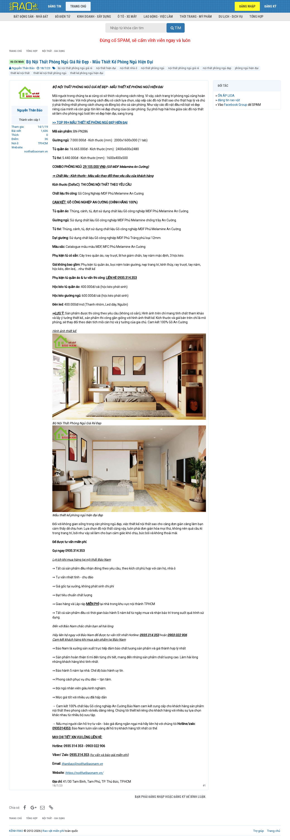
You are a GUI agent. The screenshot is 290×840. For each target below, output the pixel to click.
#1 (204, 785)
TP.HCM (43, 143)
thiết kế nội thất (20, 73)
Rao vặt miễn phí (53, 831)
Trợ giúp (258, 831)
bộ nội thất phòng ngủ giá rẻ (75, 68)
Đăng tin (54, 6)
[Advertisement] (247, 182)
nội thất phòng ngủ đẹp (217, 68)
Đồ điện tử (62, 16)
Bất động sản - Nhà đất (31, 16)
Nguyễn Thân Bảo (23, 68)
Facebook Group (235, 104)
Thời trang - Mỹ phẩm (196, 16)
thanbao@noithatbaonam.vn (82, 763)
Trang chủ (78, 6)
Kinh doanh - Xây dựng (94, 16)
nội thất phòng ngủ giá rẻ (183, 68)
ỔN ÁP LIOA (226, 95)
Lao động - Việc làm (158, 16)
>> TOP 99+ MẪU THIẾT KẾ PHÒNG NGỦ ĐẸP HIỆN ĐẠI (89, 122)
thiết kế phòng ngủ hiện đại (86, 73)
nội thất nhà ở (128, 68)
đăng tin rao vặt (229, 100)
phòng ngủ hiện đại (247, 68)
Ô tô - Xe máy (127, 16)
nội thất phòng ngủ (152, 68)
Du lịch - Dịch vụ (231, 16)
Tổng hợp (256, 16)
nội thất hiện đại (106, 68)
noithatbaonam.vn (36, 151)
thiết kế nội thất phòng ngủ (50, 73)
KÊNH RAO (16, 831)
